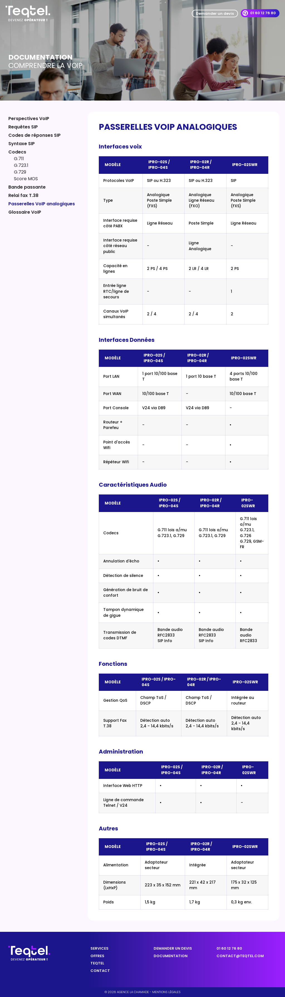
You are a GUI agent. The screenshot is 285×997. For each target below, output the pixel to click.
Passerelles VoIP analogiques (42, 204)
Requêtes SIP (23, 127)
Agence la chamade (133, 992)
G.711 (19, 158)
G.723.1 (21, 165)
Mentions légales (166, 992)
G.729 (20, 172)
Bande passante (27, 187)
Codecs (17, 152)
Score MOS (26, 178)
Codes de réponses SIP (34, 135)
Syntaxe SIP (22, 143)
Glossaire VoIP (24, 212)
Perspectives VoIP (28, 118)
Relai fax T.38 (23, 195)
